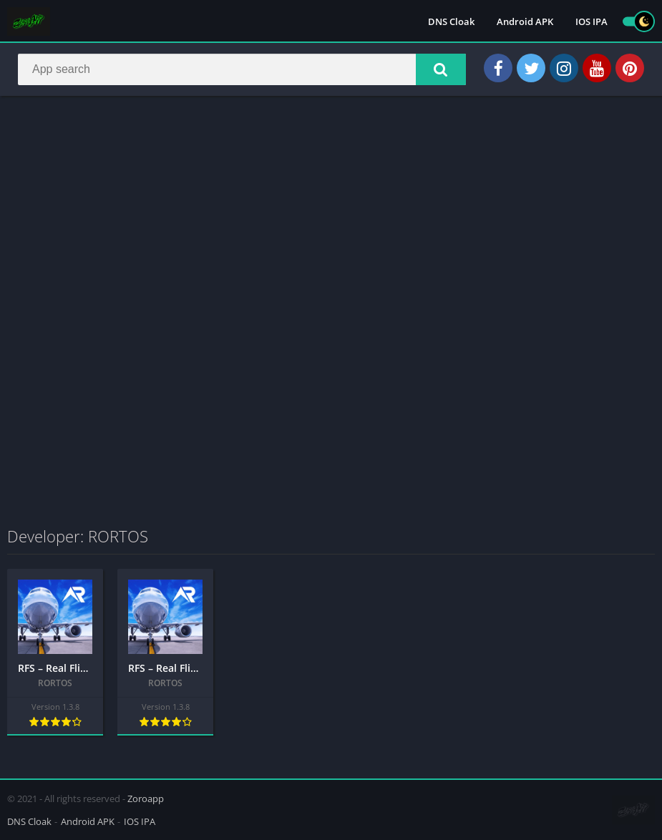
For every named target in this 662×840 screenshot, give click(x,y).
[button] (441, 69)
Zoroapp (145, 798)
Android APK (525, 21)
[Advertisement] (331, 210)
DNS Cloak (451, 21)
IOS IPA (591, 21)
